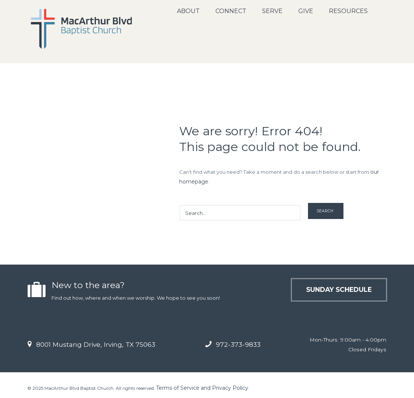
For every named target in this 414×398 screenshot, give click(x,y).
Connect (230, 11)
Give (305, 11)
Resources (348, 11)
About (188, 11)
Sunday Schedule (339, 289)
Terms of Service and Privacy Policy (202, 388)
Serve (272, 11)
